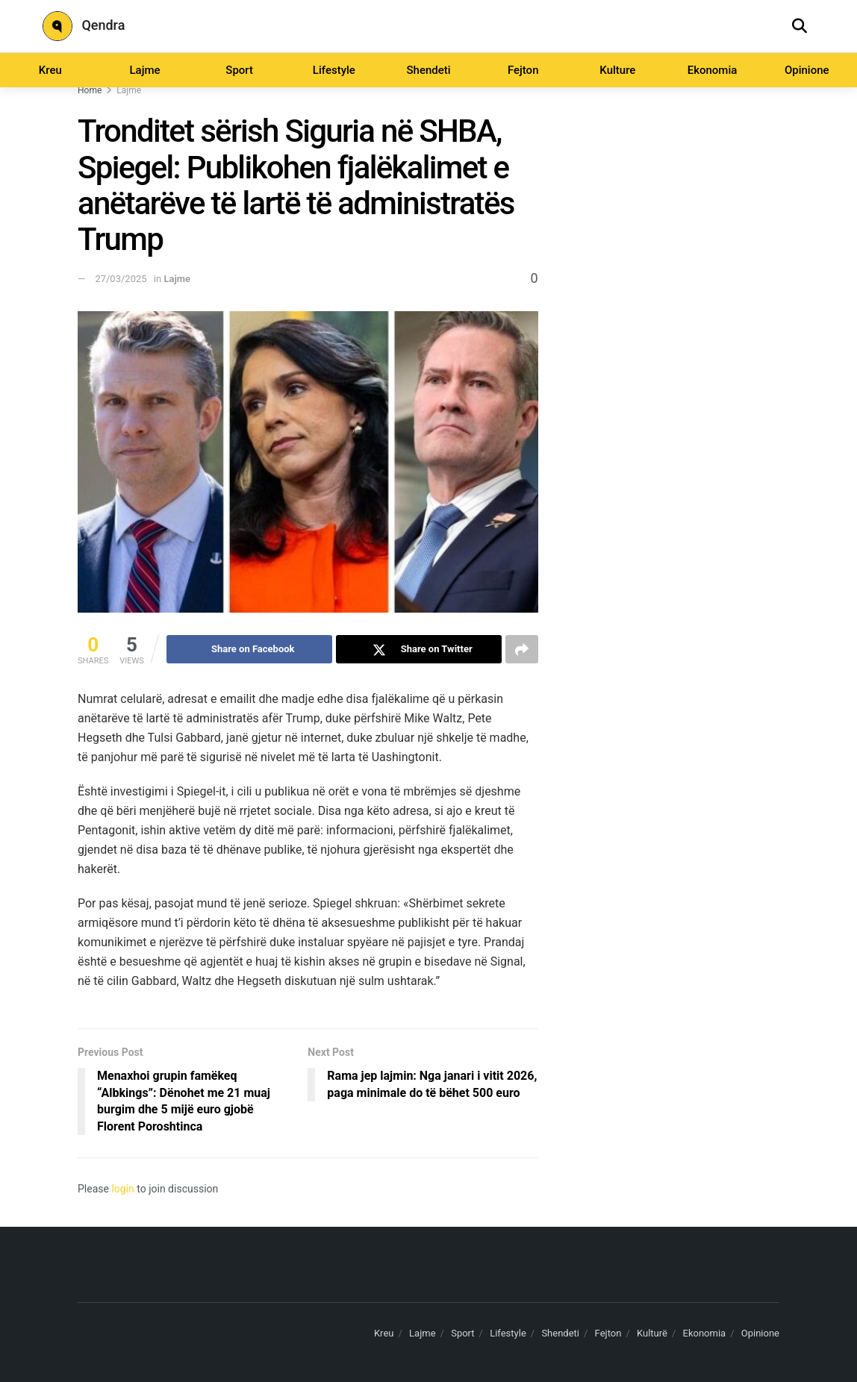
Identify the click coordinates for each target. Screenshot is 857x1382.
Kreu (50, 70)
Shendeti (428, 70)
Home (90, 90)
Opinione (807, 70)
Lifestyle (334, 70)
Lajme (144, 70)
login (122, 1189)
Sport (239, 70)
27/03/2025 (120, 278)
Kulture (617, 70)
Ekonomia (713, 70)
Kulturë (652, 1333)
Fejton (523, 70)
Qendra (84, 26)
